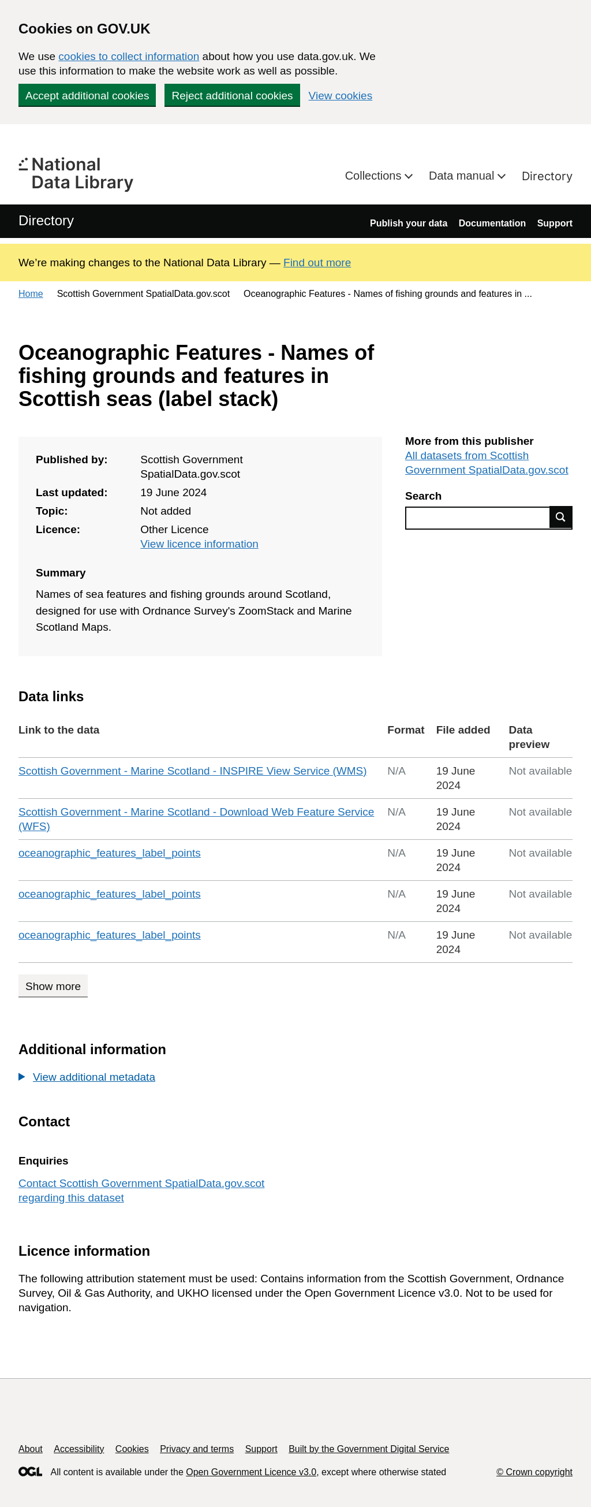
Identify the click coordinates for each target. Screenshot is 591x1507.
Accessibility (79, 1449)
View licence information (199, 544)
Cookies (132, 1449)
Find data (561, 517)
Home (30, 294)
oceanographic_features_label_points (109, 853)
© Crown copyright (534, 1472)
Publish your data (408, 223)
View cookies (341, 95)
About (30, 1449)
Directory (547, 176)
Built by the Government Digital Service (369, 1449)
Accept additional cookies (87, 96)
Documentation (492, 223)
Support (555, 223)
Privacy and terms (197, 1449)
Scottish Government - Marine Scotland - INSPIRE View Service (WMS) (192, 771)
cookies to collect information (128, 56)
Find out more (317, 262)
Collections (375, 175)
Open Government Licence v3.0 (251, 1472)
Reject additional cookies (232, 96)
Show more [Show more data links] (53, 986)
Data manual (463, 175)
